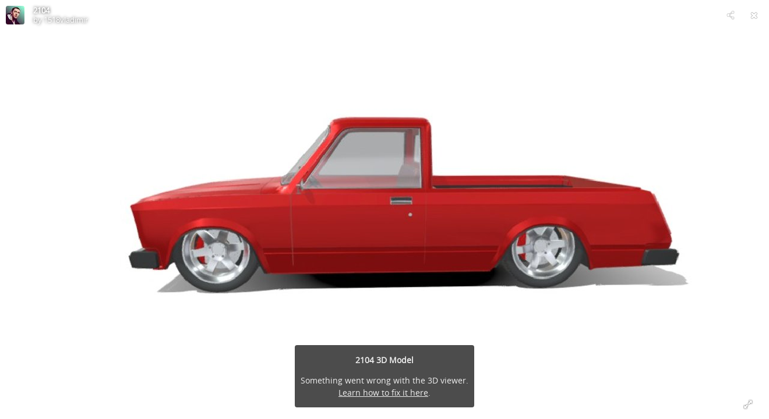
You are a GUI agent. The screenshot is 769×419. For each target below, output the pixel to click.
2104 (41, 10)
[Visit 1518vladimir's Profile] (15, 15)
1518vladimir (66, 20)
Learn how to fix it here (383, 392)
